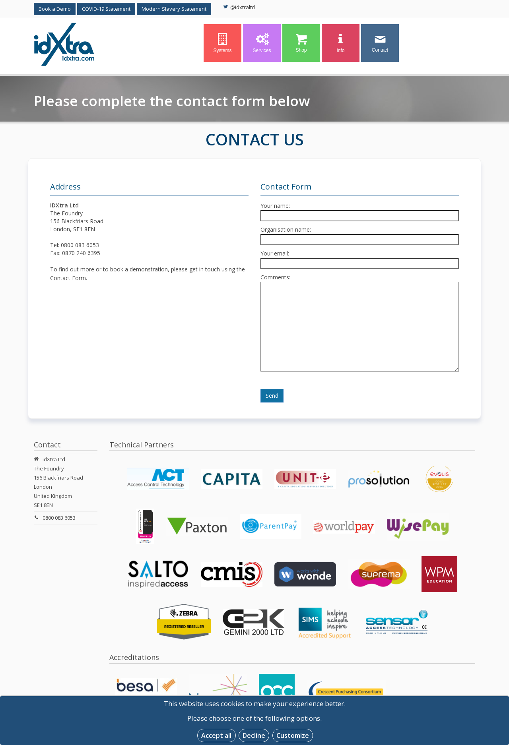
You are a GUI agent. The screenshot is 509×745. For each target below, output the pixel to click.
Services (262, 43)
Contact (380, 43)
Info (341, 43)
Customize (292, 735)
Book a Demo (55, 8)
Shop (301, 43)
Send (272, 395)
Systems (222, 43)
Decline (254, 735)
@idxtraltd (239, 7)
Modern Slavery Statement (174, 8)
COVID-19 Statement (106, 8)
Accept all (216, 735)
